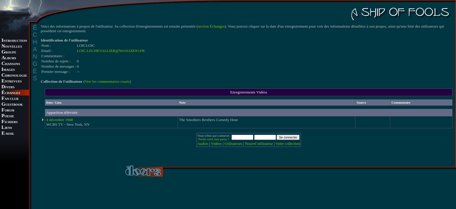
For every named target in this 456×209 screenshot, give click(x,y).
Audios (203, 143)
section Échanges (211, 26)
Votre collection (288, 143)
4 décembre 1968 (59, 120)
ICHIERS (9, 122)
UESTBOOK (12, 104)
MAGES (8, 69)
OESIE (7, 116)
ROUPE (8, 52)
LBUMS (8, 58)
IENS (6, 127)
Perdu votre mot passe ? (213, 139)
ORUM (7, 110)
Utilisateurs (233, 143)
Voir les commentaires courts (107, 81)
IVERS (8, 87)
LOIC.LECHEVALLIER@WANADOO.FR (111, 50)
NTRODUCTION (14, 40)
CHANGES (10, 93)
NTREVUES (11, 81)
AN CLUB (9, 98)
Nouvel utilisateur (259, 143)
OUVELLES (11, 46)
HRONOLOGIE (14, 75)
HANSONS (10, 64)
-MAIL (7, 133)
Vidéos (216, 143)
